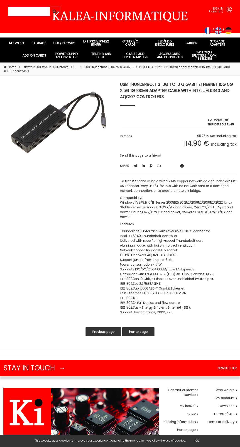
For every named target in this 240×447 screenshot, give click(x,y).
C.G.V (191, 414)
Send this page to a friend (140, 155)
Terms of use (224, 414)
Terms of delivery (221, 422)
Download (227, 406)
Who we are (225, 390)
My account (225, 398)
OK (197, 441)
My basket (188, 406)
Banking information (180, 422)
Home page (186, 429)
